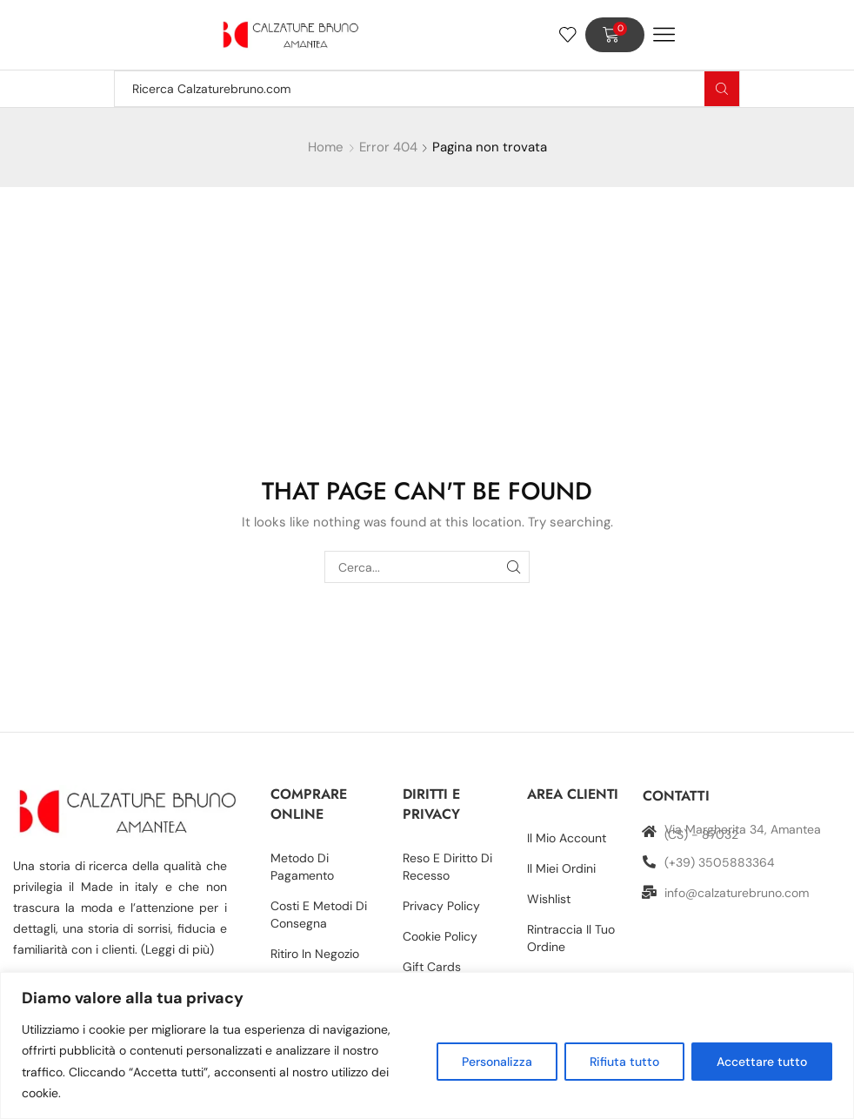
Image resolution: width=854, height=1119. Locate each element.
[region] (427, 1045)
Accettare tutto (762, 1061)
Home (326, 147)
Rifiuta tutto (624, 1061)
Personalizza (497, 1061)
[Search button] (721, 88)
